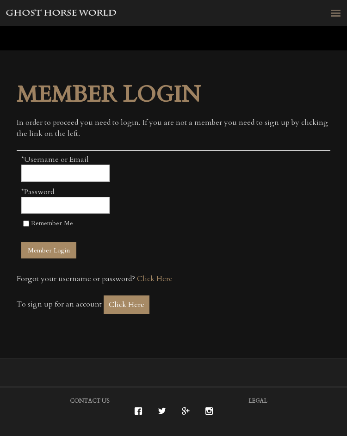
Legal (257, 401)
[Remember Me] (26, 224)
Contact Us (90, 401)
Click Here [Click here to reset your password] (155, 279)
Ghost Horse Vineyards (61, 14)
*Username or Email (55, 159)
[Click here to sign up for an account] (126, 304)
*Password (37, 192)
